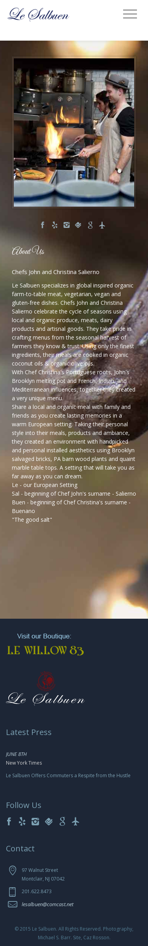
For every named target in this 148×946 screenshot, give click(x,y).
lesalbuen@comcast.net (47, 904)
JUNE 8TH (16, 754)
